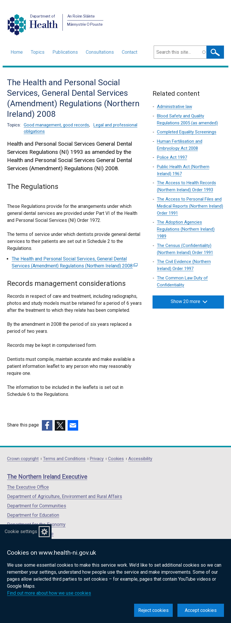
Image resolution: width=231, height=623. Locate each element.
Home (17, 52)
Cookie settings (21, 531)
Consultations (100, 52)
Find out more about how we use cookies (49, 593)
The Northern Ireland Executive (47, 476)
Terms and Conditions (64, 459)
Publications (65, 52)
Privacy (97, 459)
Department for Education (33, 515)
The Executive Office (28, 487)
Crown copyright (23, 459)
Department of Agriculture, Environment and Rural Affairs (64, 496)
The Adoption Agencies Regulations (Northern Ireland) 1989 (186, 229)
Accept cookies (201, 610)
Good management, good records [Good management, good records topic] (56, 125)
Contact (129, 52)
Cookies (116, 459)
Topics (38, 52)
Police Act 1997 (172, 157)
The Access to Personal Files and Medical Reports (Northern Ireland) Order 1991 (190, 206)
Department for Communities (36, 506)
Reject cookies (153, 610)
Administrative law (174, 106)
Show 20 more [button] (189, 301)
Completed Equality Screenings (186, 132)
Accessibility (140, 459)
